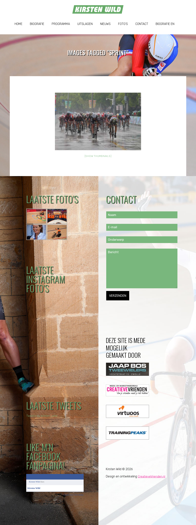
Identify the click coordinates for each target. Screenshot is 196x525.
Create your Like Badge (74, 495)
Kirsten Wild (34, 481)
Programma (61, 24)
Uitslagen (85, 24)
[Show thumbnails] (98, 156)
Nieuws (105, 24)
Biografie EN (165, 24)
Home (18, 24)
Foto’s (123, 24)
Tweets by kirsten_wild (42, 416)
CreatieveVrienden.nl (152, 476)
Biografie (37, 24)
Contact (141, 24)
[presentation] (135, 307)
